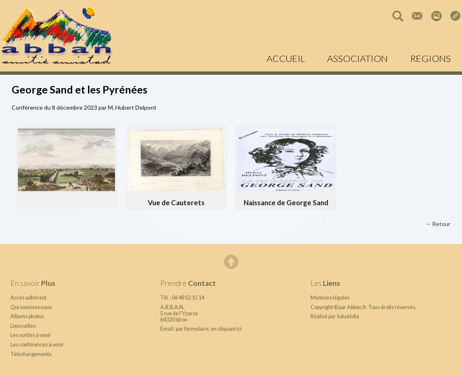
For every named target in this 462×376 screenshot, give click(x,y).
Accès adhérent (28, 298)
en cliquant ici (226, 329)
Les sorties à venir (30, 335)
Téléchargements (30, 354)
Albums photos (27, 316)
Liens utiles (23, 326)
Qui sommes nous (31, 307)
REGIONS (430, 58)
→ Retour (437, 223)
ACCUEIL (285, 58)
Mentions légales (330, 298)
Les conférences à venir (37, 345)
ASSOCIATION (357, 58)
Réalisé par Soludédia (334, 316)
